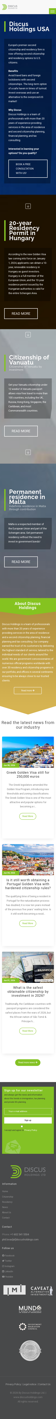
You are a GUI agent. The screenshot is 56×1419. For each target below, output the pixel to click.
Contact (6, 1217)
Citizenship (7, 1196)
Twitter (7, 1261)
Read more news (27, 1062)
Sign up (28, 1120)
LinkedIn (7, 1271)
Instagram (8, 1266)
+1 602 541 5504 (19, 1234)
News (5, 1207)
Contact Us (44, 1384)
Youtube (7, 1276)
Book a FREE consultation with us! (25, 168)
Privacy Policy (30, 1130)
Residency (7, 1202)
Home (5, 1191)
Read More (21, 314)
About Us (6, 1212)
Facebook (8, 1255)
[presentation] (25, 1141)
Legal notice (29, 1384)
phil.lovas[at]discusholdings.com (20, 1239)
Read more (27, 690)
